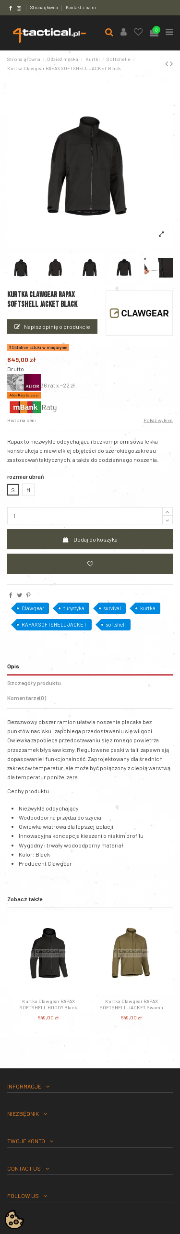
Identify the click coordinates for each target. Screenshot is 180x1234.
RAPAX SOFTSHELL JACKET (54, 624)
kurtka (148, 608)
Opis (13, 666)
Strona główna (44, 7)
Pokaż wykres (158, 420)
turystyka (73, 608)
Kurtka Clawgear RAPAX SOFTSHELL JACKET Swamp (131, 1004)
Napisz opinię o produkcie (52, 326)
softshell (116, 624)
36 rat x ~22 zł (41, 385)
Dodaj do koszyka (90, 539)
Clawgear (33, 608)
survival (112, 608)
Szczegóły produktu (34, 682)
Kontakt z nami (81, 7)
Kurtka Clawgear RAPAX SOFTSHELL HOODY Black (48, 1004)
